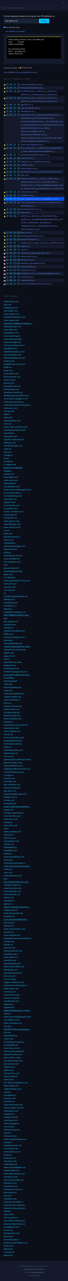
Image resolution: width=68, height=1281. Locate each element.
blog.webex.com (11, 477)
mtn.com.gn (9, 1126)
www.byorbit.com (11, 728)
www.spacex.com (11, 314)
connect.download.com (32, 121)
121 (14, 212)
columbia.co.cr (10, 606)
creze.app (8, 684)
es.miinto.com (27, 91)
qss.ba (42, 178)
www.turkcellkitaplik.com (15, 1167)
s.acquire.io (9, 775)
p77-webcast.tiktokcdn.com (16, 1082)
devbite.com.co (10, 797)
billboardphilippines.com (14, 358)
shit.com (7, 1032)
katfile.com (8, 634)
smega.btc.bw (10, 624)
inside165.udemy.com (13, 1054)
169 (14, 232)
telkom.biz (8, 1249)
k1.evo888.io (9, 678)
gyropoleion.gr (44, 188)
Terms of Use (39, 1269)
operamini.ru (9, 900)
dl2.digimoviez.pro (12, 712)
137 (18, 192)
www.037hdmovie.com (14, 772)
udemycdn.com (10, 436)
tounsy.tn (57, 188)
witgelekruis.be (28, 226)
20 (15, 91)
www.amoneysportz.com (14, 929)
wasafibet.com (29, 72)
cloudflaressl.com (11, 1001)
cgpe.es (24, 246)
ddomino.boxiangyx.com (14, 546)
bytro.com (25, 232)
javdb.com (8, 370)
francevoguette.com (30, 202)
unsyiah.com (9, 1101)
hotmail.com (9, 411)
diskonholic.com (28, 256)
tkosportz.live (9, 665)
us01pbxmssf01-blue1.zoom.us (17, 769)
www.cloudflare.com (13, 718)
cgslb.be (25, 219)
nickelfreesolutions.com (14, 351)
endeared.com (10, 803)
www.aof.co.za (10, 584)
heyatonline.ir (9, 543)
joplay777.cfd (9, 502)
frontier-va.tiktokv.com (13, 511)
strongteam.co (10, 1095)
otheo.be (33, 222)
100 (18, 260)
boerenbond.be (49, 216)
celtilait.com (26, 165)
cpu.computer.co (11, 1217)
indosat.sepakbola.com (48, 273)
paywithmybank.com (13, 1145)
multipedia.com (10, 518)
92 (19, 172)
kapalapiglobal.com (12, 963)
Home (4, 8)
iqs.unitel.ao (9, 433)
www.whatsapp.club (12, 339)
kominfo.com (9, 778)
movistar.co (9, 628)
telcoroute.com (10, 1192)
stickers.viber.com (12, 1170)
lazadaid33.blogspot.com (15, 612)
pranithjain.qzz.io (11, 954)
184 (18, 246)
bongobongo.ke (10, 910)
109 (14, 209)
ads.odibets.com (12, 31)
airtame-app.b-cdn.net (13, 1108)
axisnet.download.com (47, 115)
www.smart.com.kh (12, 527)
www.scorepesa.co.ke (31, 84)
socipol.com (26, 195)
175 (14, 239)
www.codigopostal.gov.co (15, 1139)
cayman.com (27, 280)
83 (19, 212)
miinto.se (51, 94)
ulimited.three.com (12, 1130)
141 (18, 256)
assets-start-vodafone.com (15, 427)
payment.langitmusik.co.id (15, 794)
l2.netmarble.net (11, 1045)
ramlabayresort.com (30, 209)
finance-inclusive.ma (13, 706)
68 (15, 168)
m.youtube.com (10, 508)
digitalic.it (25, 161)
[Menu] (63, 2)
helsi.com (52, 178)
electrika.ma (9, 916)
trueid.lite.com (10, 781)
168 (14, 216)
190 (14, 249)
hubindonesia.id (10, 753)
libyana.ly (8, 609)
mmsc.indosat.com (12, 894)
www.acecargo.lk (11, 1123)
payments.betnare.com (49, 172)
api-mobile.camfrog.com (14, 1220)
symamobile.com (11, 373)
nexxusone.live (10, 1136)
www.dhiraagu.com (12, 524)
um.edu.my (8, 932)
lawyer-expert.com (30, 182)
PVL (38, 1275)
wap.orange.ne (10, 515)
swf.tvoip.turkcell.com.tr (14, 345)
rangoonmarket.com (12, 697)
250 (18, 232)
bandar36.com (10, 960)
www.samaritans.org (13, 875)
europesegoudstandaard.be (44, 219)
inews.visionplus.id (12, 788)
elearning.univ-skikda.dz (14, 1205)
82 (15, 178)
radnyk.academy (28, 178)
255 (18, 168)
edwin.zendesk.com (12, 831)
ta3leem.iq (8, 722)
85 (15, 192)
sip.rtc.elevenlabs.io (12, 493)
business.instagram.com (14, 637)
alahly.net (8, 417)
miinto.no (25, 94)
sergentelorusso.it (41, 161)
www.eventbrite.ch (12, 700)
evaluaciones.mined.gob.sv (15, 985)
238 (14, 266)
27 (15, 108)
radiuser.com (9, 1067)
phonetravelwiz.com (12, 355)
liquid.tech (8, 1255)
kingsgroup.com (11, 308)
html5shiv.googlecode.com (15, 672)
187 (10, 84)
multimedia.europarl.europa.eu (17, 405)
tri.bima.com (9, 800)
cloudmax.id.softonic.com (33, 134)
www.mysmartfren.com (14, 737)
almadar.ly (8, 461)
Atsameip (20, 8)
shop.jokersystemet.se (31, 88)
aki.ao (6, 458)
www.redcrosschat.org (13, 402)
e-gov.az (7, 449)
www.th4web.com (11, 709)
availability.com (10, 850)
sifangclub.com (10, 969)
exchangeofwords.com (31, 236)
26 (15, 98)
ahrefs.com (8, 1004)
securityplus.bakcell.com (15, 430)
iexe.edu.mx (26, 277)
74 (15, 172)
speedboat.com (10, 348)
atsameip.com (10, 1158)
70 (19, 277)
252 (14, 273)
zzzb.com (8, 690)
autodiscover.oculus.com (14, 364)
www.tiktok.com (11, 602)
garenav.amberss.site (13, 762)
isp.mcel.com (9, 948)
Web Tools (12, 8)
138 (18, 98)
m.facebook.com (11, 1148)
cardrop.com (27, 158)
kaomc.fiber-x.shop (12, 1057)
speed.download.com (31, 128)
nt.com (7, 530)
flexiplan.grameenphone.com (16, 395)
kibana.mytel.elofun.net (14, 966)
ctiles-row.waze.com (13, 1023)
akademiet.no (27, 111)
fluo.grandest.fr (28, 148)
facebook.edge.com (12, 342)
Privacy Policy (29, 1269)
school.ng (8, 860)
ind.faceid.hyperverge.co (14, 863)
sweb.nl (7, 414)
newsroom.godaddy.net (14, 693)
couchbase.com (11, 1120)
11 (18, 195)
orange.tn (8, 1142)
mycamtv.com (10, 587)
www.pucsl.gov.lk (11, 998)
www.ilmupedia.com (12, 687)
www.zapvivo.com (12, 521)
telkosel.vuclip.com (12, 715)
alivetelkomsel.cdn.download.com (37, 118)
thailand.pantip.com (12, 326)
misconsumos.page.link (14, 1051)
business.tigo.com (12, 505)
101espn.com (9, 599)
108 (18, 178)
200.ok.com (9, 926)
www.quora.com (11, 480)
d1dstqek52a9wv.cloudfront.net (17, 938)
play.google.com (11, 621)
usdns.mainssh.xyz (12, 731)
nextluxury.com (10, 408)
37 (15, 148)
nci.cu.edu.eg (10, 979)
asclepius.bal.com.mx (13, 1189)
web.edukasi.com (11, 841)
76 (15, 175)
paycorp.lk (8, 640)
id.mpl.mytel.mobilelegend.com (17, 490)
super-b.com (40, 243)
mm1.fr (24, 249)
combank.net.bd (11, 1117)
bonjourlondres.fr (29, 239)
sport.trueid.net (10, 1076)
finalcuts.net (9, 361)
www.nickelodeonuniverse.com (35, 284)
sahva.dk (25, 212)
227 (18, 88)
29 (15, 111)
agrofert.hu (26, 104)
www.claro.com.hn (12, 1048)
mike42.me (8, 835)
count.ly (7, 1092)
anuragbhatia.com (11, 1227)
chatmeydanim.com (12, 420)
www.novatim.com (51, 202)
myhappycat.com (11, 333)
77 (19, 154)
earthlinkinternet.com (13, 555)
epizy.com (8, 533)
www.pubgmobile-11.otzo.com (17, 580)
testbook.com (10, 442)
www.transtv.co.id (11, 995)
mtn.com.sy (9, 756)
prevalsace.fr (27, 206)
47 (15, 158)
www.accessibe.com (13, 888)
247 (14, 270)
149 (18, 199)
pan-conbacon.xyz (12, 784)
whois (22, 31)
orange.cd (8, 944)
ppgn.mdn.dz (9, 656)
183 (18, 104)
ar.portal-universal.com (14, 439)
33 (15, 115)
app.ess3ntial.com (29, 108)
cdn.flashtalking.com (13, 496)
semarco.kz (9, 897)
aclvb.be (25, 216)
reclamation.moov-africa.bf (15, 725)
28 (19, 165)
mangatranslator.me (12, 885)
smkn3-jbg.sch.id (11, 668)
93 (14, 199)
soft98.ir (7, 1211)
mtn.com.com (10, 976)
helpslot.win (9, 1007)
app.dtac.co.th (10, 791)
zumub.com (9, 474)
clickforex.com (28, 273)
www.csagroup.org (12, 935)
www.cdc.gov (10, 380)
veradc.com (28, 188)
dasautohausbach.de (13, 741)
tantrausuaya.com (11, 389)
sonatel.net (8, 810)
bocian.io (8, 1155)
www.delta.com (10, 329)
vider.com (8, 869)
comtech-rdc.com (11, 1073)
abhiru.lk (7, 747)
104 (18, 91)
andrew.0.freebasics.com (15, 317)
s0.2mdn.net (9, 923)
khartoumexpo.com (12, 377)
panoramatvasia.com (13, 973)
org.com (7, 1133)
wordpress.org (10, 1199)
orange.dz (8, 822)
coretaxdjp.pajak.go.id (13, 750)
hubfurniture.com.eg (13, 744)
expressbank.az (10, 1035)
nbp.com (7, 452)
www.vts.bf (9, 1214)
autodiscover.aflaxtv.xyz (14, 631)
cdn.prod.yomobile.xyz (14, 1180)
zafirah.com (9, 844)
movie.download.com (52, 125)
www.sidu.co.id (10, 825)
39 (15, 154)
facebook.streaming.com (14, 1208)
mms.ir (7, 659)
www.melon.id (27, 266)
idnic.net (7, 424)
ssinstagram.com (11, 1111)
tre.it (6, 565)
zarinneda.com (10, 499)
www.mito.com (48, 182)
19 (15, 84)
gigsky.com (9, 1070)
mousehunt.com (11, 1186)
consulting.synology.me (14, 1042)
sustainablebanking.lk (13, 571)
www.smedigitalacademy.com (49, 185)
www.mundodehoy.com (14, 857)
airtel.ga (7, 552)
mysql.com (8, 734)
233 (14, 260)
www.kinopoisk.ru (11, 1239)
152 (18, 175)
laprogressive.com (12, 1233)
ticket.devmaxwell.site (13, 913)
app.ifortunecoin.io (12, 537)
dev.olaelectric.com (12, 562)
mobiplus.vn (9, 1114)
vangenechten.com (47, 226)
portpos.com (27, 185)
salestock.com (27, 270)
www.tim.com (10, 992)
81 (19, 111)
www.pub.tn (9, 1079)
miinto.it (40, 91)
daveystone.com (28, 192)
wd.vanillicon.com (11, 1020)
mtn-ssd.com (9, 590)
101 (14, 202)
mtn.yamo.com (10, 1161)
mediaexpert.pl (10, 847)
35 (7, 84)
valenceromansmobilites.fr (50, 148)
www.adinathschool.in (13, 766)
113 (18, 266)
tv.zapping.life (10, 464)
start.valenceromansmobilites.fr (38, 151)
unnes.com (8, 1039)
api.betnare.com (28, 172)
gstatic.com (9, 653)
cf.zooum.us (9, 1252)
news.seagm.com (11, 320)
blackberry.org (10, 1183)
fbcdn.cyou (8, 1246)
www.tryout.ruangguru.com (16, 398)
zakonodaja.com (28, 168)
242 (18, 239)
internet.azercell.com (13, 951)
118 (18, 108)
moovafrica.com (11, 1177)
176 (14, 243)
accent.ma (8, 1230)
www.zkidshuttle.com (13, 643)
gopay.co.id (9, 383)
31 (19, 115)
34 (18, 202)
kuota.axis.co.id (10, 819)
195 (18, 161)
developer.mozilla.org (13, 392)
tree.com (7, 703)
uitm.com (8, 1195)
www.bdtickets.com (12, 891)
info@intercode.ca (37, 1272)
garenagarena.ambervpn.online (17, 759)
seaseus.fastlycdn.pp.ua (14, 1224)
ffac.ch (24, 175)
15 (19, 144)
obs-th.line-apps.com (13, 446)
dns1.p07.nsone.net (12, 386)
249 (18, 236)
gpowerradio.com (11, 568)
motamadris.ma (10, 1164)
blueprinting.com (11, 301)
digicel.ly (8, 853)
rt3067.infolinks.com (12, 1089)
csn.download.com (54, 121)
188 (10, 277)
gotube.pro (8, 1236)
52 (15, 284)
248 (18, 209)
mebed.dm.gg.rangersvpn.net (35, 253)
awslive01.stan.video (13, 662)
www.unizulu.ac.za (12, 1151)
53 (15, 165)
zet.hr (6, 828)
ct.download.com (31, 125)
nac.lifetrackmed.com (13, 1061)
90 (15, 195)
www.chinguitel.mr (12, 559)
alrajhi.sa (8, 367)
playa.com (8, 574)
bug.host (7, 304)
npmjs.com (8, 540)
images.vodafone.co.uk (14, 982)
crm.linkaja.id (9, 577)
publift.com (26, 243)
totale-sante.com (11, 988)
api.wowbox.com (11, 1064)
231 (14, 256)
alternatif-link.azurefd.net (15, 649)
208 (18, 273)
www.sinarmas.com (12, 816)
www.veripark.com (29, 229)
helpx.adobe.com (11, 1086)
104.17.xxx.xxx (10, 838)
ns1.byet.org (9, 941)
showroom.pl (38, 94)
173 (14, 236)
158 (18, 158)
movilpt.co (8, 455)
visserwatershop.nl (12, 336)
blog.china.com (10, 549)
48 (15, 161)
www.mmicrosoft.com (13, 1105)
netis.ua (7, 1013)
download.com (28, 115)
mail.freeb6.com (11, 311)
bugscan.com (10, 1098)
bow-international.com (31, 144)
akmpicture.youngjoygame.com (17, 1017)
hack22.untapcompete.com (15, 1243)
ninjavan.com (27, 260)
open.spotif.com (11, 957)
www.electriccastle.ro (13, 1202)
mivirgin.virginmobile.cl (14, 813)
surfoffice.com (55, 243)
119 (18, 148)
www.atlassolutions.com (14, 1174)
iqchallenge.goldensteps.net (34, 154)
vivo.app (7, 1026)
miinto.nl (51, 91)
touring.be (44, 222)
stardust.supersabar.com (32, 263)
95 (19, 84)
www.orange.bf (10, 681)
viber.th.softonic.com (31, 138)
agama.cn (8, 904)
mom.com (8, 872)
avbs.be (35, 216)
